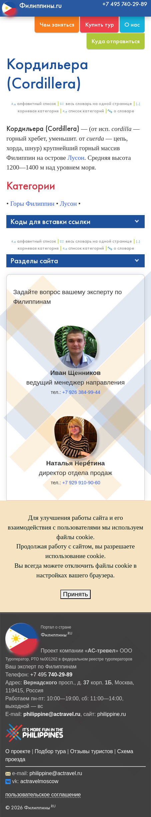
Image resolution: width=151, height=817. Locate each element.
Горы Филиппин (32, 203)
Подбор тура (50, 751)
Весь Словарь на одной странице (95, 103)
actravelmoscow (39, 781)
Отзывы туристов (91, 751)
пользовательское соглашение (43, 794)
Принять (75, 594)
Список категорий (83, 111)
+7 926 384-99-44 (81, 392)
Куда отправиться (115, 41)
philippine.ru (111, 714)
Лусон (76, 157)
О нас (132, 24)
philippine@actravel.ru (55, 773)
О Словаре (120, 111)
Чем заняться (57, 24)
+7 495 (51, 674)
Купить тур (99, 24)
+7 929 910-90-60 (81, 482)
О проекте (17, 751)
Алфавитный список (33, 103)
